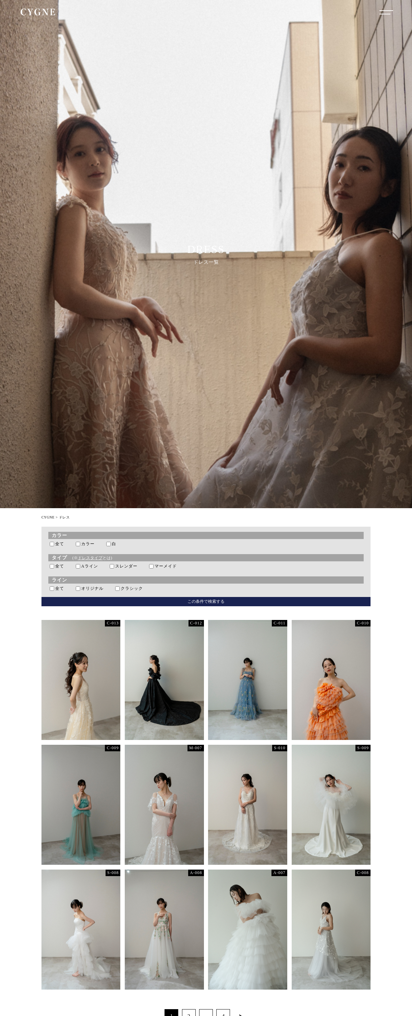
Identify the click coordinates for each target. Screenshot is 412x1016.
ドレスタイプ (90, 557)
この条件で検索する (206, 601)
